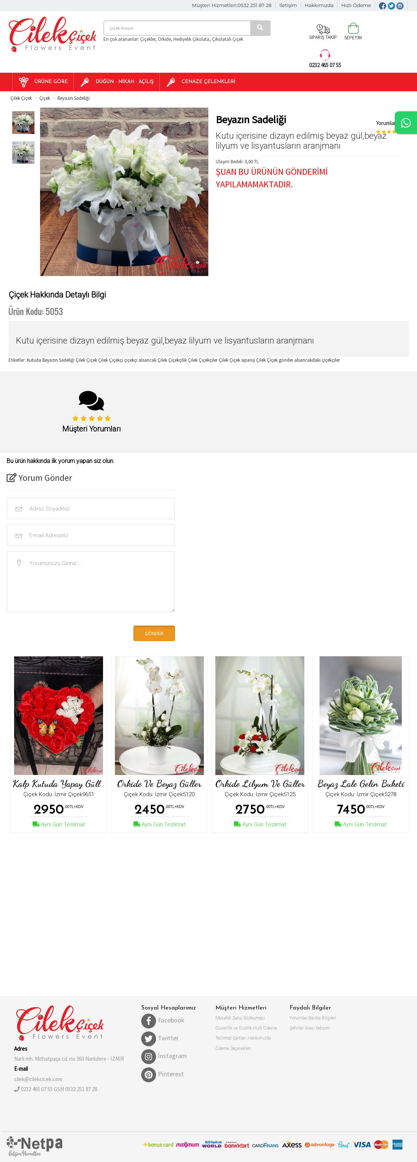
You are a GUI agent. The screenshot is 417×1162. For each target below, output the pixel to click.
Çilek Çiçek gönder (275, 360)
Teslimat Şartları (230, 1038)
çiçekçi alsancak (141, 360)
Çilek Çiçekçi (111, 360)
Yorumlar (298, 1018)
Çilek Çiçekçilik (173, 360)
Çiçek (44, 98)
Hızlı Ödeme (356, 5)
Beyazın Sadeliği (73, 98)
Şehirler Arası (302, 1028)
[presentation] (57, 633)
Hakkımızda (319, 5)
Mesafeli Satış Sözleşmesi (240, 1018)
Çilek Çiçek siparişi (237, 360)
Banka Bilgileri (322, 1018)
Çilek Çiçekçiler (203, 360)
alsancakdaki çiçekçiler (317, 360)
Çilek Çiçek (21, 98)
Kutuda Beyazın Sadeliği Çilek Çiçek (62, 360)
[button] (42, 82)
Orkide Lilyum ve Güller (260, 783)
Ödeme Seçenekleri (233, 1048)
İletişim (288, 5)
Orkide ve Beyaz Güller (159, 783)
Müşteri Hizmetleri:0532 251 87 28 (232, 5)
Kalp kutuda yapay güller (60, 783)
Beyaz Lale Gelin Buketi (360, 783)
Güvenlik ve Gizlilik (233, 1028)
